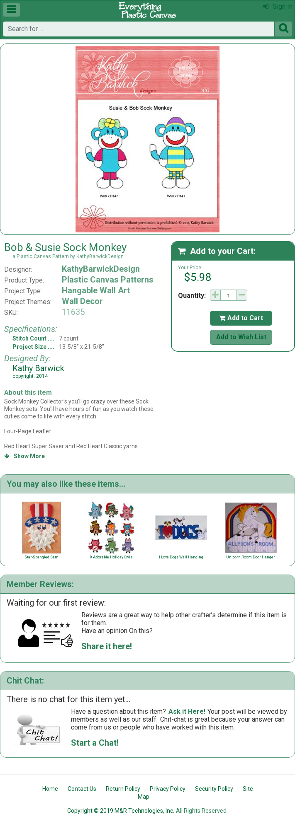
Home (50, 788)
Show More (24, 456)
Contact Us (82, 788)
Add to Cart (241, 318)
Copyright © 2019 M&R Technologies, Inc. (120, 810)
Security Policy (214, 788)
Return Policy (123, 788)
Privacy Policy (167, 788)
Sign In (278, 6)
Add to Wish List (241, 337)
